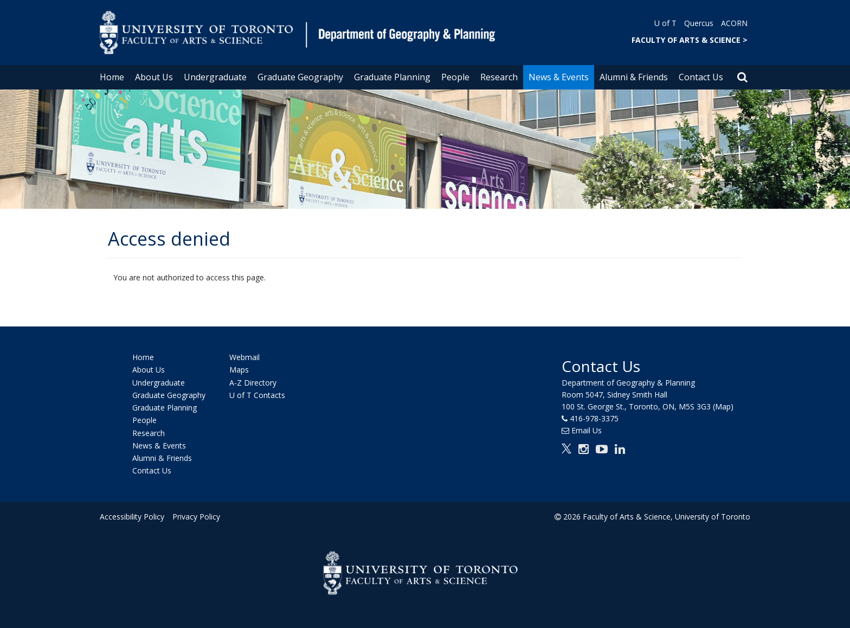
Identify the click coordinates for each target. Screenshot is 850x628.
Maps (239, 370)
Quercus (698, 23)
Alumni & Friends (634, 77)
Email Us (586, 430)
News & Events (559, 77)
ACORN (734, 23)
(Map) (723, 406)
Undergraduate (215, 77)
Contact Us (701, 77)
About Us (154, 77)
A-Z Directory (252, 382)
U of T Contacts (257, 395)
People (455, 77)
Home (112, 77)
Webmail (244, 357)
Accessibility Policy (132, 516)
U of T (665, 23)
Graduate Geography (300, 77)
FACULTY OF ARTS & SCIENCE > (690, 40)
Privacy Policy (196, 516)
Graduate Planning (392, 77)
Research (499, 77)
